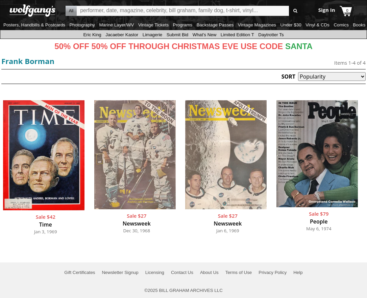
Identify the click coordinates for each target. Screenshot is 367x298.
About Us (209, 272)
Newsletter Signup (120, 272)
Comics (341, 24)
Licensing (154, 272)
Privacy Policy (273, 272)
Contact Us (182, 272)
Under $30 (290, 24)
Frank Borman (27, 61)
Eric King (92, 34)
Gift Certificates (79, 272)
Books (359, 24)
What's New (205, 34)
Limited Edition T (237, 34)
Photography (82, 24)
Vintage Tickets (153, 24)
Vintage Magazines (257, 24)
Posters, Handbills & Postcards (34, 24)
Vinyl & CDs (317, 24)
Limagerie (153, 34)
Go (295, 11)
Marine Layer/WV (116, 24)
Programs (183, 24)
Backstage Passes (215, 24)
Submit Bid (177, 34)
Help (297, 272)
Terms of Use (238, 272)
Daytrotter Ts (271, 34)
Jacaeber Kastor (121, 34)
